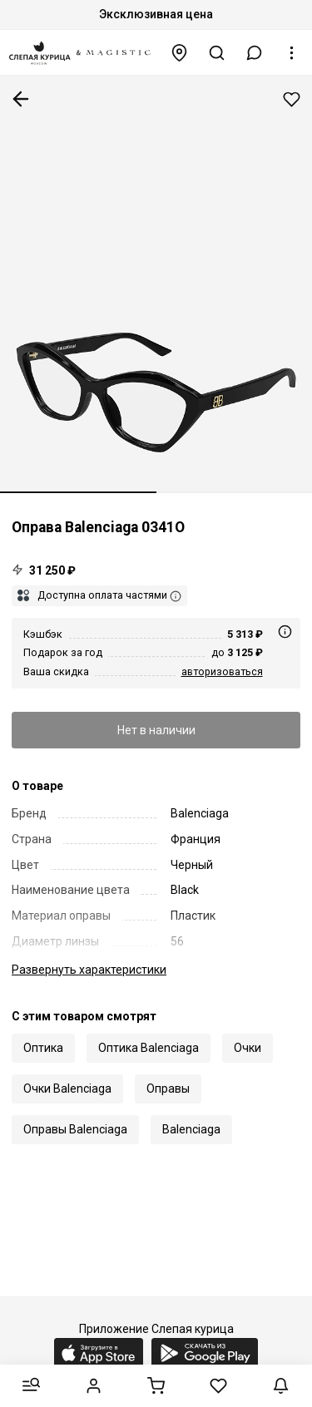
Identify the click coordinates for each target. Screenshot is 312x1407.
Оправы (168, 1088)
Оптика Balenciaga (148, 1047)
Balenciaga (191, 1129)
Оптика (43, 1047)
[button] (254, 52)
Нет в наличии (156, 730)
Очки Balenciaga (67, 1088)
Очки (247, 1047)
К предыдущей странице (20, 99)
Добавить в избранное (291, 99)
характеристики (89, 969)
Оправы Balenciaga (75, 1129)
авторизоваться (222, 671)
